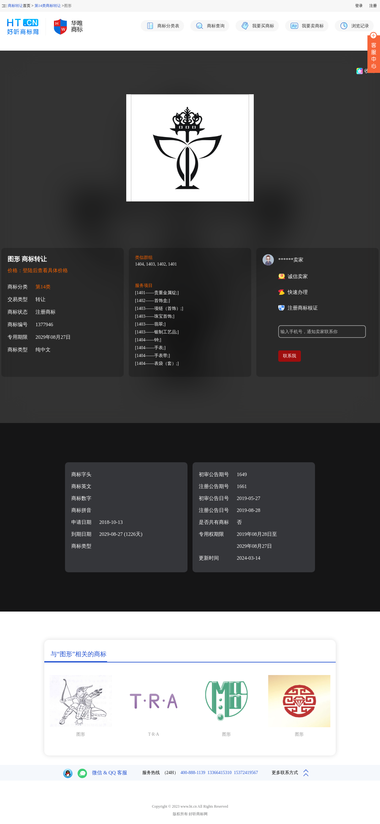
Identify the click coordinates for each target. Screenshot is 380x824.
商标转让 (15, 5)
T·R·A (153, 734)
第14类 (43, 286)
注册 (373, 5)
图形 (80, 734)
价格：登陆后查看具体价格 (38, 270)
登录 (359, 5)
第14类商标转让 (48, 5)
